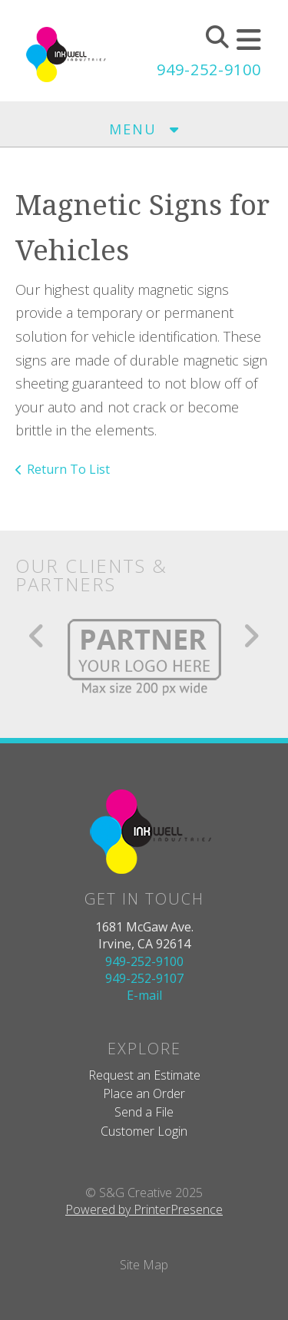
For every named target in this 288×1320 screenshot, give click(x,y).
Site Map (144, 1264)
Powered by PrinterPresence (144, 1209)
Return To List (68, 469)
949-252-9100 (209, 69)
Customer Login (144, 1131)
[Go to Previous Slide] (37, 635)
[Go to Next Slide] (250, 635)
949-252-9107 (144, 978)
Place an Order (144, 1093)
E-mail (144, 995)
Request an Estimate (144, 1075)
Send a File (144, 1111)
